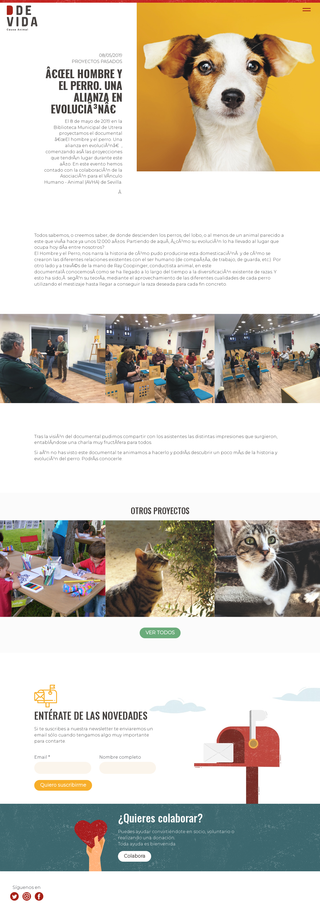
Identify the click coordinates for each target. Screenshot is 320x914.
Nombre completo (120, 757)
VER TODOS (160, 633)
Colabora (134, 856)
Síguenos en (27, 887)
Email (42, 757)
